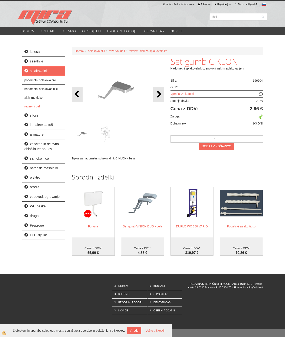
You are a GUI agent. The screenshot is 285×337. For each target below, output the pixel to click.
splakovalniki (96, 51)
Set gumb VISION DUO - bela (142, 226)
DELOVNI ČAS (153, 31)
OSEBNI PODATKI (164, 310)
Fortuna (93, 226)
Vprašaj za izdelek (182, 93)
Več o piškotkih (155, 330)
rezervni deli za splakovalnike (148, 51)
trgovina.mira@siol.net (250, 287)
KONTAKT (48, 31)
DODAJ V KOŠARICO (216, 146)
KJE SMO (69, 31)
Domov (79, 51)
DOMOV (27, 31)
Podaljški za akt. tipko (241, 226)
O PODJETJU (91, 31)
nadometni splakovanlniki (41, 89)
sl (264, 4)
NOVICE (176, 31)
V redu (134, 330)
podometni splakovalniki (40, 80)
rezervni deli (32, 106)
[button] (158, 94)
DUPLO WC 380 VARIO (192, 226)
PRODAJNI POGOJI (121, 31)
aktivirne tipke (33, 97)
